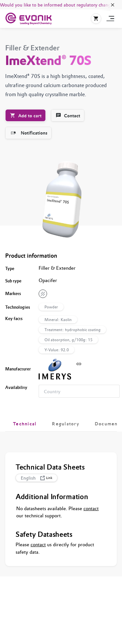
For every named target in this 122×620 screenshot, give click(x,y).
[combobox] (79, 391)
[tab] (24, 424)
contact (91, 508)
